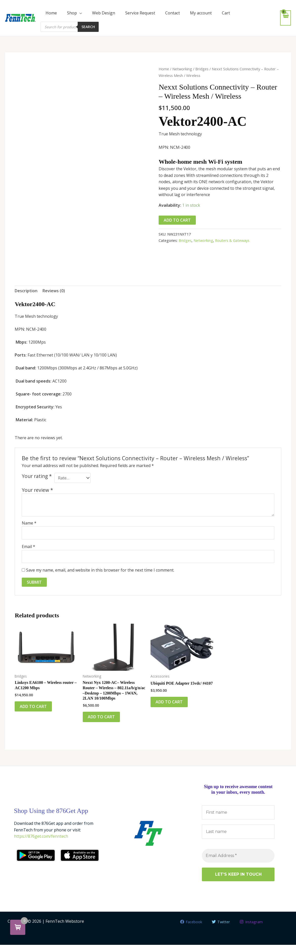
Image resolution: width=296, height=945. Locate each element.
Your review (37, 490)
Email (28, 547)
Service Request (140, 13)
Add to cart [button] (33, 706)
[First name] (238, 813)
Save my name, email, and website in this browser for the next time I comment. (100, 570)
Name (29, 523)
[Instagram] (252, 922)
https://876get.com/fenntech (41, 836)
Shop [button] (72, 13)
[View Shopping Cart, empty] (285, 17)
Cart (226, 13)
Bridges (201, 68)
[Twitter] (220, 922)
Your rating (37, 476)
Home (51, 13)
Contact (172, 13)
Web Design (103, 13)
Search (88, 26)
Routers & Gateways (232, 240)
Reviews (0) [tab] (54, 291)
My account (201, 13)
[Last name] (238, 832)
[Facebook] (189, 922)
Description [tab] (26, 291)
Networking (182, 68)
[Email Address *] (238, 856)
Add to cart (177, 220)
